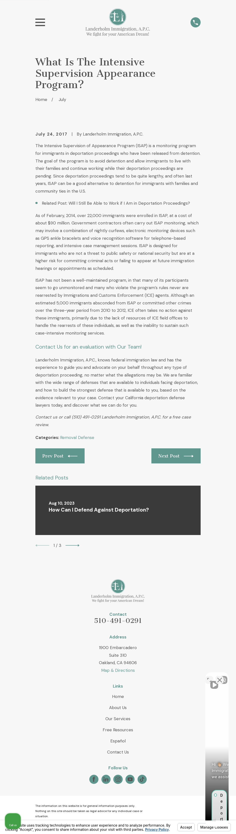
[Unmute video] (148, 676)
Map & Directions (118, 670)
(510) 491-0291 (86, 417)
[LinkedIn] (105, 779)
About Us (118, 707)
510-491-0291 (118, 621)
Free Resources (118, 730)
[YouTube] (130, 779)
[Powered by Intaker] (193, 823)
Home (118, 696)
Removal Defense (77, 437)
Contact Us (118, 752)
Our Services (117, 718)
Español (118, 741)
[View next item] (72, 545)
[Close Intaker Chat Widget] (220, 676)
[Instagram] (118, 779)
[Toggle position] (209, 676)
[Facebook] (93, 779)
